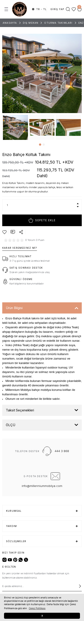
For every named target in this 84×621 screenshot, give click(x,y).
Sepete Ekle (42, 220)
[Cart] (79, 9)
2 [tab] (44, 144)
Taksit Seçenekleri (20, 410)
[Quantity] (42, 205)
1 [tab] (40, 144)
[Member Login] (57, 9)
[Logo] (19, 9)
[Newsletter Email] (42, 586)
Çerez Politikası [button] (37, 608)
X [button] (42, 616)
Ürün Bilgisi (14, 308)
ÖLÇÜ (10, 425)
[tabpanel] (15, 127)
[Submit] (80, 586)
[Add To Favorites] (4, 232)
